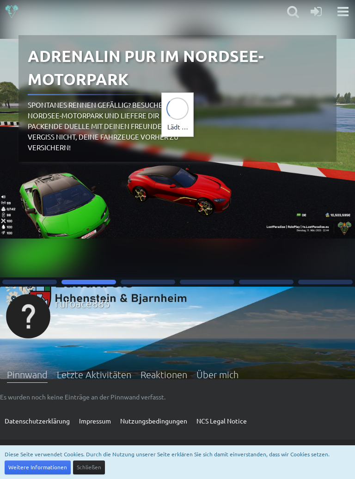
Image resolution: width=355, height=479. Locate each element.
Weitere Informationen (37, 467)
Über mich (217, 374)
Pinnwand (27, 374)
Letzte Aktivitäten (94, 374)
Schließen (89, 467)
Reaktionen (164, 374)
